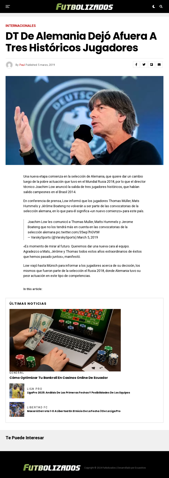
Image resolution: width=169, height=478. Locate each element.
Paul (22, 64)
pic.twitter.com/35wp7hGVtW (78, 232)
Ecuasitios (140, 468)
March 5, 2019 (87, 237)
